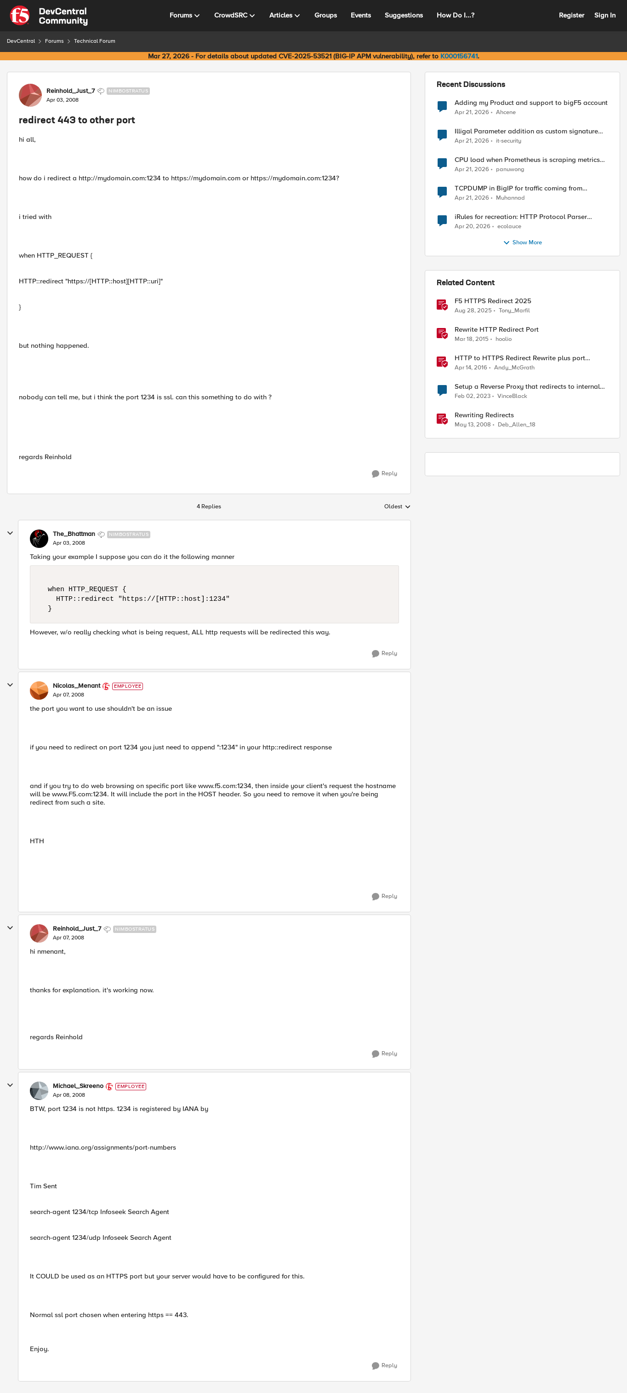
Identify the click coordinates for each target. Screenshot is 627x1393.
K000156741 (459, 56)
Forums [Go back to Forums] (54, 41)
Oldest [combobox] (397, 507)
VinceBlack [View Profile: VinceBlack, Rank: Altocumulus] (512, 396)
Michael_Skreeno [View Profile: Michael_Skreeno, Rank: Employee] (78, 1086)
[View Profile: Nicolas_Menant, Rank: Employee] (39, 690)
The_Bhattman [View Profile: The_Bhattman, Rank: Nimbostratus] (74, 534)
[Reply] (384, 474)
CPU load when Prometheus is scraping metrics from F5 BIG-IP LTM (527, 160)
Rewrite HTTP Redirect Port (497, 330)
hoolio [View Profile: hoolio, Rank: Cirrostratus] (504, 339)
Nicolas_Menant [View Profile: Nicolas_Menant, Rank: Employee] (76, 686)
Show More (522, 243)
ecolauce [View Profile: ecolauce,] (509, 226)
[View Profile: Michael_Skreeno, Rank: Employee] (39, 1091)
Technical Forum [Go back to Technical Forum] (94, 41)
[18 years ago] (473, 425)
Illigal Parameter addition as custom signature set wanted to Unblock (526, 131)
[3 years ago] (472, 396)
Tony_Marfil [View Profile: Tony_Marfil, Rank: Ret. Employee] (514, 310)
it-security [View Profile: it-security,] (508, 141)
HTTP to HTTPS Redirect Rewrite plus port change (520, 358)
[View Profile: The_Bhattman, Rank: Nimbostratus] (39, 539)
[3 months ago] (472, 112)
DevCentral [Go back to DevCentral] (21, 41)
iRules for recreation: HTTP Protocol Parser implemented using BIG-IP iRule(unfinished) (521, 217)
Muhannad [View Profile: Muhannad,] (510, 198)
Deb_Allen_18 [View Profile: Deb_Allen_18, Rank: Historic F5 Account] (517, 424)
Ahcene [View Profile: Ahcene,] (506, 112)
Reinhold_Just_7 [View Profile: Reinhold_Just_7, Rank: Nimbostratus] (70, 91)
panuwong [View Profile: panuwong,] (510, 169)
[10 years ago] (471, 368)
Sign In (605, 15)
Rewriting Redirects (484, 415)
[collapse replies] (10, 533)
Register (571, 15)
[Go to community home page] (49, 16)
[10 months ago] (473, 311)
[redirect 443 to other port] (69, 543)
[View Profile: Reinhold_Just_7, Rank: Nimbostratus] (30, 95)
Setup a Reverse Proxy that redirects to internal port (527, 387)
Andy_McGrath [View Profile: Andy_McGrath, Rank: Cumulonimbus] (514, 367)
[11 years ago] (472, 339)
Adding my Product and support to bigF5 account (531, 103)
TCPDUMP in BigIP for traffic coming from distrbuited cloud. (518, 188)
